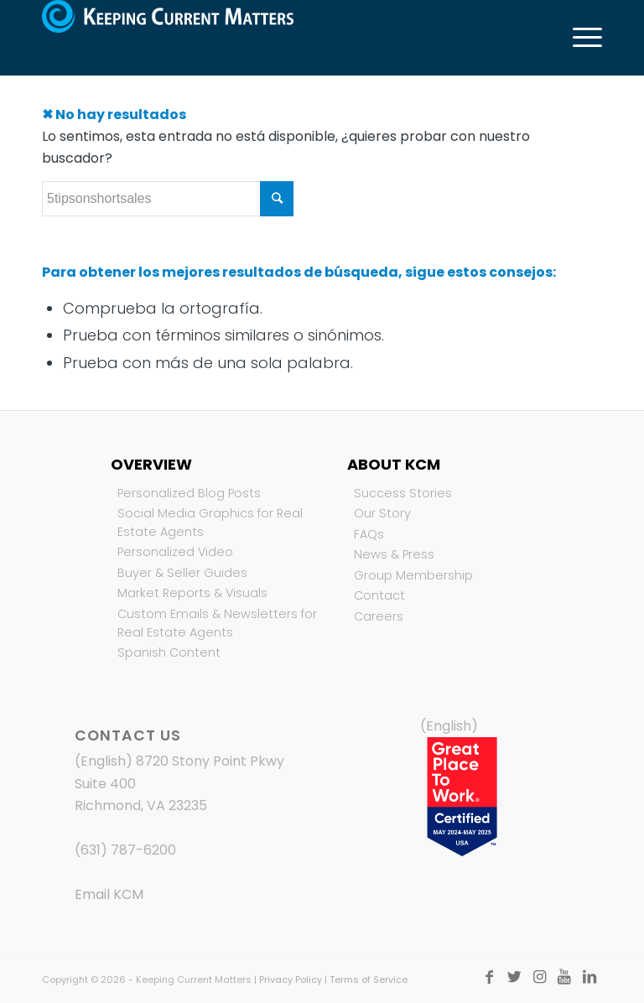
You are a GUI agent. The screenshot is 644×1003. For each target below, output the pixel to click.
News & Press (394, 554)
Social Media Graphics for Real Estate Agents (210, 522)
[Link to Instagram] (539, 977)
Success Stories (403, 493)
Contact (379, 595)
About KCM (393, 464)
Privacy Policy (290, 979)
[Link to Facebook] (488, 977)
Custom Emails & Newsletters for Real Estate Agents (217, 623)
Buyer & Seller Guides (182, 572)
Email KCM (109, 894)
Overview (151, 464)
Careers (378, 616)
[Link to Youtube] (564, 977)
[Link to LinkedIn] (589, 977)
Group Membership (413, 575)
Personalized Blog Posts (189, 493)
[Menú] (579, 37)
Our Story (382, 513)
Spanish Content (169, 652)
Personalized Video (175, 551)
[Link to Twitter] (514, 977)
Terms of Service (369, 979)
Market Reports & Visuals (192, 593)
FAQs (369, 534)
